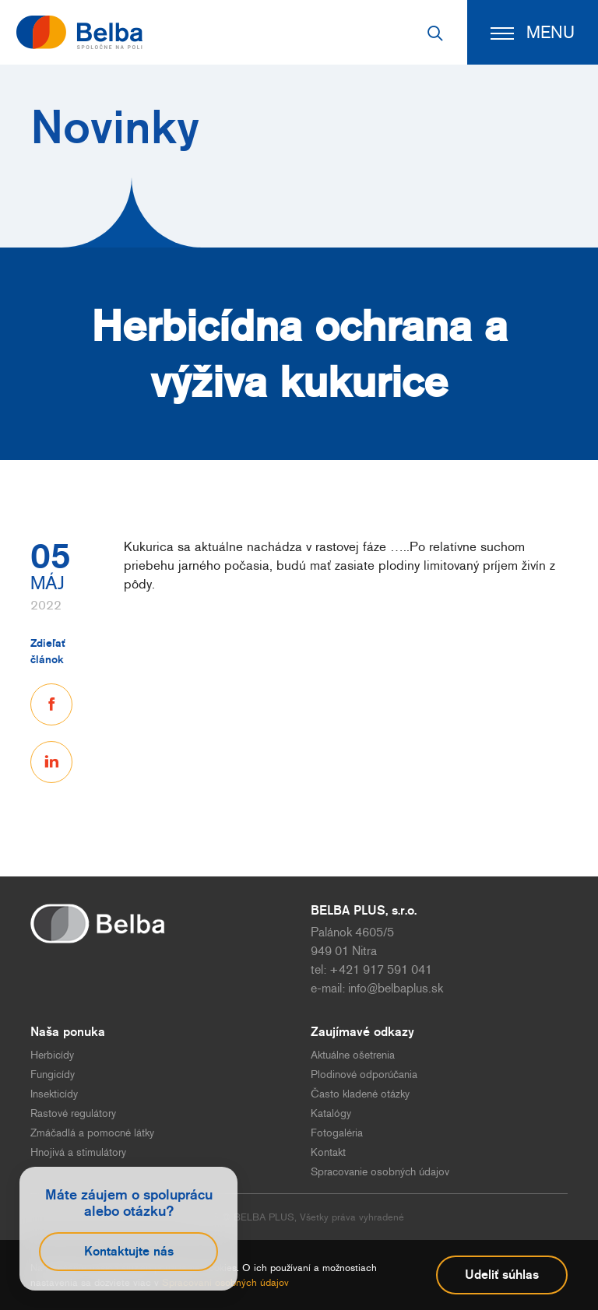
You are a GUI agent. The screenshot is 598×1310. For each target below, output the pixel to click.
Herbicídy (52, 1055)
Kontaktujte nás (129, 1251)
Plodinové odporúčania (364, 1074)
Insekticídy (54, 1094)
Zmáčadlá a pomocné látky (92, 1133)
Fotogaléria (337, 1133)
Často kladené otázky (360, 1094)
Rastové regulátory (73, 1113)
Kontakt (328, 1152)
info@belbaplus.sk (395, 988)
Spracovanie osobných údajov (380, 1171)
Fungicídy (52, 1074)
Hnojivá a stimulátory (78, 1152)
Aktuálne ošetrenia (353, 1055)
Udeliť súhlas (502, 1274)
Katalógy (331, 1113)
